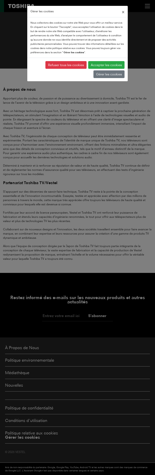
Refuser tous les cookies (66, 65)
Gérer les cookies (109, 74)
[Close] (123, 11)
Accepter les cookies (106, 65)
